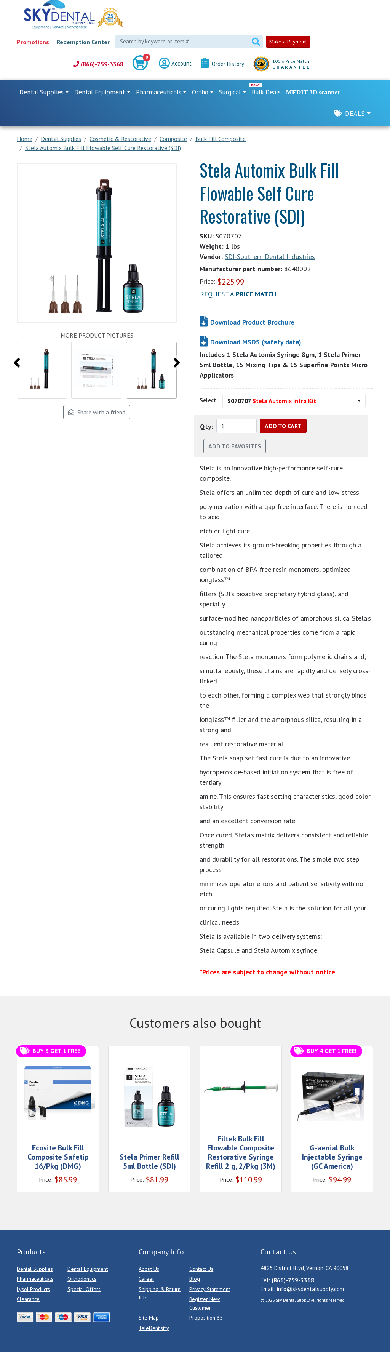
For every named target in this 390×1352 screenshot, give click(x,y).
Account (175, 64)
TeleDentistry (154, 1328)
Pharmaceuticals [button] (158, 92)
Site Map (149, 1317)
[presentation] (16, 362)
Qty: (206, 426)
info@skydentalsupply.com (310, 1289)
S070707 (271, 401)
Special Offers (84, 1289)
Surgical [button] (230, 92)
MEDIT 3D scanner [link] (313, 92)
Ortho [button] (200, 92)
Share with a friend (96, 412)
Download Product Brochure (252, 322)
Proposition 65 (206, 1317)
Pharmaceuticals (35, 1278)
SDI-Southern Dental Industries (270, 256)
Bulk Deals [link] (266, 92)
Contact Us (201, 1269)
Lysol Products (33, 1289)
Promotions (33, 42)
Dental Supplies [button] (41, 92)
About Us (149, 1269)
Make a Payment (288, 41)
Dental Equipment (87, 1269)
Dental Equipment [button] (99, 92)
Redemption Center (83, 42)
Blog (194, 1278)
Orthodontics (81, 1278)
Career (146, 1278)
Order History (222, 64)
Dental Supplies (35, 1269)
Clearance (28, 1299)
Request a (238, 294)
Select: (209, 400)
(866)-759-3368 (98, 64)
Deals (355, 113)
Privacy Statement (209, 1289)
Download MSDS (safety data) (255, 342)
